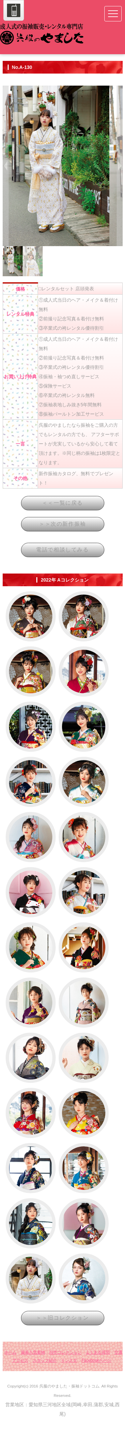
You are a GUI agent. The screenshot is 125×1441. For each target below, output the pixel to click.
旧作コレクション (65, 1372)
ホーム (10, 1372)
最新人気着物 (33, 1372)
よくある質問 (98, 1372)
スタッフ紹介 (45, 1380)
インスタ (69, 1380)
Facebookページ (96, 1380)
